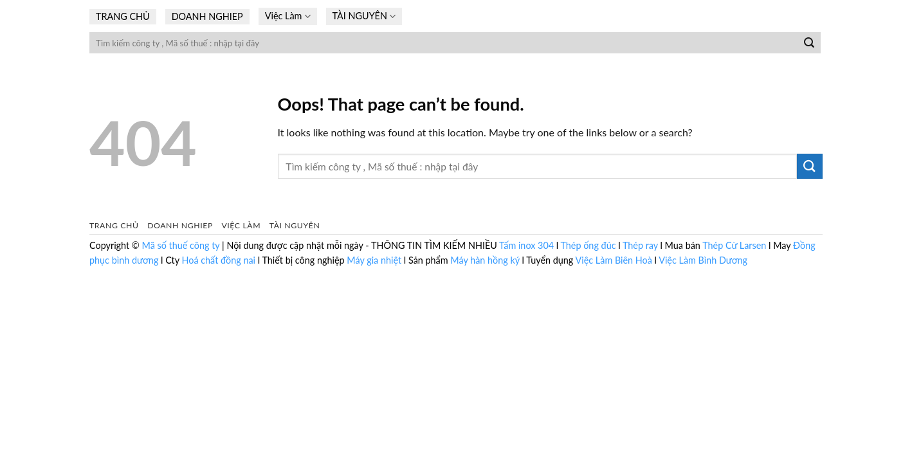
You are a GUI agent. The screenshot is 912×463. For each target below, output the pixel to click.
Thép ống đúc (588, 245)
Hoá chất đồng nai (218, 260)
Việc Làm (288, 16)
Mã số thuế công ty (181, 245)
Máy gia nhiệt (374, 260)
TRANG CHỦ (123, 16)
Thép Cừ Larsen (734, 245)
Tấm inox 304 (526, 245)
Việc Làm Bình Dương (703, 260)
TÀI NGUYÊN (364, 16)
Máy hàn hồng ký (485, 260)
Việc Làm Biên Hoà (614, 260)
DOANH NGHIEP (207, 16)
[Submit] (809, 43)
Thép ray (640, 245)
